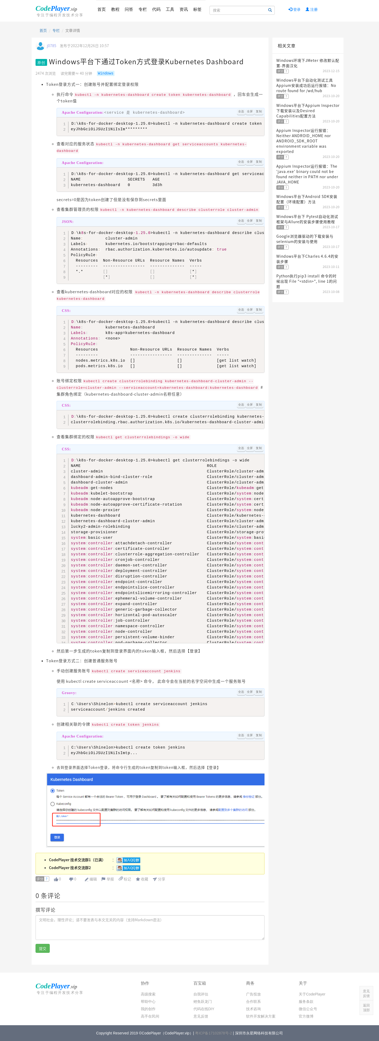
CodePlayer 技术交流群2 (70, 867)
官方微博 (306, 1016)
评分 (40, 878)
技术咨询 (253, 1009)
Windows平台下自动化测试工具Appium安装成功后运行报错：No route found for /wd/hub (306, 85)
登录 (294, 9)
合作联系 (253, 1001)
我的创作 (148, 1009)
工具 (170, 9)
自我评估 (200, 994)
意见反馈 (200, 1016)
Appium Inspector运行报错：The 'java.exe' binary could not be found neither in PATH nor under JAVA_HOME (307, 174)
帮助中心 (148, 1001)
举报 (110, 878)
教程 (115, 9)
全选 (241, 111)
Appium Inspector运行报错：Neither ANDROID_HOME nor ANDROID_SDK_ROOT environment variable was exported (303, 141)
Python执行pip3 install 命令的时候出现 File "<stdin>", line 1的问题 (306, 281)
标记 (125, 878)
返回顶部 (366, 1007)
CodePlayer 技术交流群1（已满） (77, 859)
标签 (197, 9)
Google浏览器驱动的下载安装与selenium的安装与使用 (304, 238)
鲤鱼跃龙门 (202, 1001)
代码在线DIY (203, 1009)
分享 (161, 878)
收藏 (144, 878)
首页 (101, 9)
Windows (105, 73)
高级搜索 (148, 994)
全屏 (250, 111)
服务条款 (306, 1001)
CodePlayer (61, 11)
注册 (312, 9)
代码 (156, 9)
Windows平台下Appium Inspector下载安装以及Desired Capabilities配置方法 (308, 110)
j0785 (51, 45)
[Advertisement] (307, 384)
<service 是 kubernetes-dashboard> (123, 113)
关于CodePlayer (312, 994)
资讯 (183, 9)
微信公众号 (308, 1009)
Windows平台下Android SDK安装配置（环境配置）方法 (306, 199)
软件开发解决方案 (261, 1016)
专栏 (142, 9)
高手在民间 (150, 1016)
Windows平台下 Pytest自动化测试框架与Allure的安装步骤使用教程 (307, 219)
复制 (259, 111)
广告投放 (253, 994)
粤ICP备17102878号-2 (213, 1033)
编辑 (93, 878)
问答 (129, 9)
